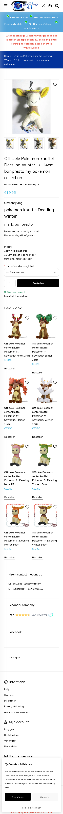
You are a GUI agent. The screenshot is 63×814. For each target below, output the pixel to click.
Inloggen (9, 729)
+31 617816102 (34, 588)
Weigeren (45, 797)
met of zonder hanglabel (19, 266)
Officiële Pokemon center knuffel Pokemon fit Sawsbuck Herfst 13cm (15, 415)
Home (7, 55)
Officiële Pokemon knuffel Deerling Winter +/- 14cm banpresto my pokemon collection (28, 59)
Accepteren (18, 797)
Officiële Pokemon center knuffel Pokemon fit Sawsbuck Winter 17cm (42, 415)
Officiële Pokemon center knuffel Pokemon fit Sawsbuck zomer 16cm (42, 351)
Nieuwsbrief (10, 746)
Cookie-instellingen (31, 807)
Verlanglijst (10, 740)
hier (7, 787)
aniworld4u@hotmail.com (27, 583)
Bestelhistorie (11, 735)
